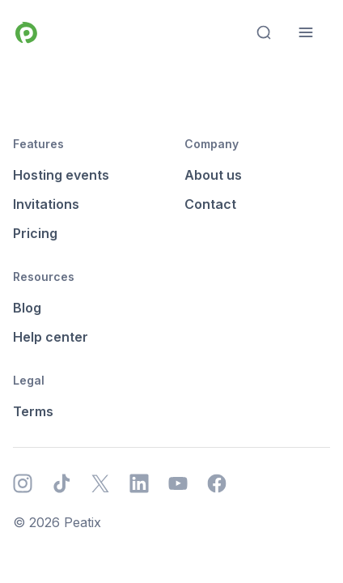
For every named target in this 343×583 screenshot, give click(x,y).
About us (213, 175)
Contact (210, 204)
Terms (33, 411)
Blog (27, 308)
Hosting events (61, 175)
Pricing (35, 233)
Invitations (46, 204)
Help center (50, 337)
